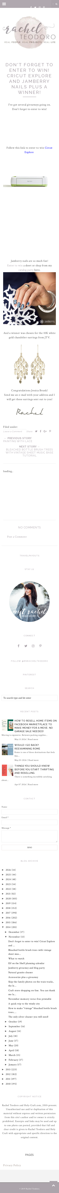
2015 (8, 922)
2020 (9, 898)
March (12, 1055)
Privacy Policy (12, 1165)
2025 (9, 874)
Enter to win (15, 265)
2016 (8, 917)
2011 (8, 1079)
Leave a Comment (12, 431)
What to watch (16, 958)
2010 (8, 1084)
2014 (8, 927)
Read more (33, 739)
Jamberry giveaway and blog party (26, 968)
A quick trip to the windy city (24, 1003)
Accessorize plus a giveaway (23, 977)
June (11, 1040)
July (11, 1036)
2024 (9, 879)
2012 (8, 1074)
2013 (8, 1069)
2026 (9, 870)
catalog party (26, 270)
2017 (8, 913)
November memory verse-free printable (29, 999)
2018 (8, 908)
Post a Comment (17, 537)
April (12, 1050)
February (14, 1060)
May (11, 1045)
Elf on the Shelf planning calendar (26, 963)
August (13, 1031)
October (13, 1021)
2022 (9, 889)
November (15, 936)
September (15, 1026)
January (13, 1064)
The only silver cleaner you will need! (28, 1016)
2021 (8, 893)
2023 (9, 884)
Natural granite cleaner (20, 972)
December (14, 932)
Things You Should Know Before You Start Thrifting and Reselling (34, 769)
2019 (8, 903)
